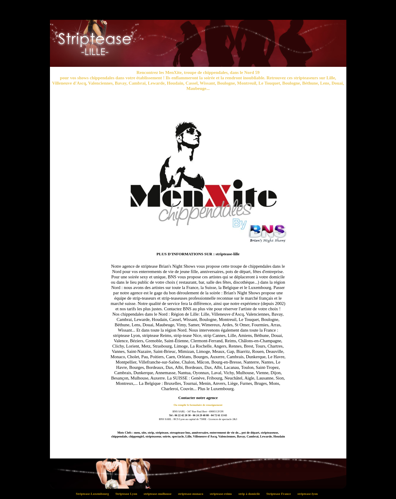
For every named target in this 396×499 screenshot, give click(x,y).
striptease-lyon (309, 493)
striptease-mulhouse (159, 493)
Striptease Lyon (128, 493)
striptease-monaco (192, 493)
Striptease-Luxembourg (94, 493)
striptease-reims (222, 493)
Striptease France (280, 493)
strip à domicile (251, 493)
